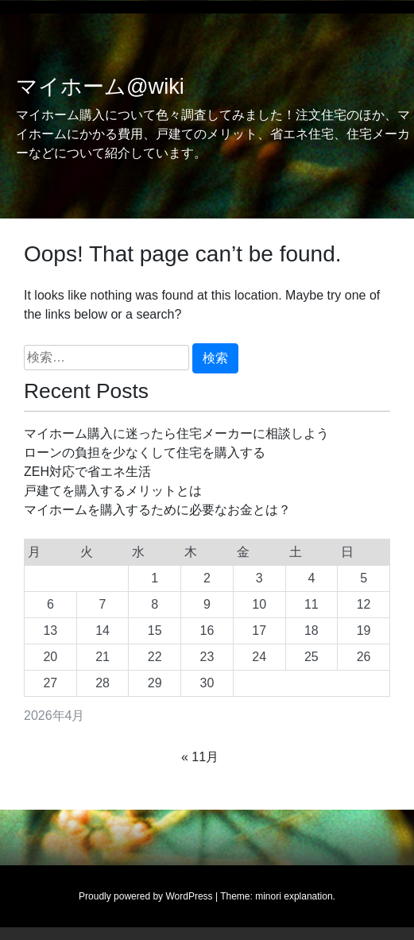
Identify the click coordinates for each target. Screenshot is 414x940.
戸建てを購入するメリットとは (113, 490)
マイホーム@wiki (100, 87)
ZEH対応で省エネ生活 (87, 471)
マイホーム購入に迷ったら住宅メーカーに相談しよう (176, 433)
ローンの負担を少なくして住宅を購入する (144, 452)
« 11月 (200, 757)
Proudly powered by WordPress (146, 896)
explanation (308, 896)
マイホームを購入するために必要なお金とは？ (157, 509)
